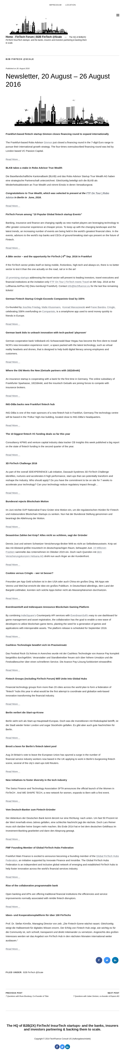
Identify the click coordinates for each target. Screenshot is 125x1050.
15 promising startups (17, 277)
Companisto (48, 311)
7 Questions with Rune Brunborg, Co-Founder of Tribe (27, 994)
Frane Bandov (98, 307)
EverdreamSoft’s (79, 615)
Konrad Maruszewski (73, 307)
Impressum (55, 5)
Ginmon (48, 142)
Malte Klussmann (51, 307)
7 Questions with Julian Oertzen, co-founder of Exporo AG (96, 994)
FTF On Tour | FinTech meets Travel (69, 281)
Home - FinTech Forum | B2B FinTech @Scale (34, 36)
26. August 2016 (23, 68)
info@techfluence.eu (79, 286)
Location (70, 5)
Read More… (13, 159)
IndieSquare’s (28, 615)
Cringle (111, 307)
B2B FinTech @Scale (20, 59)
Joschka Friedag (31, 307)
